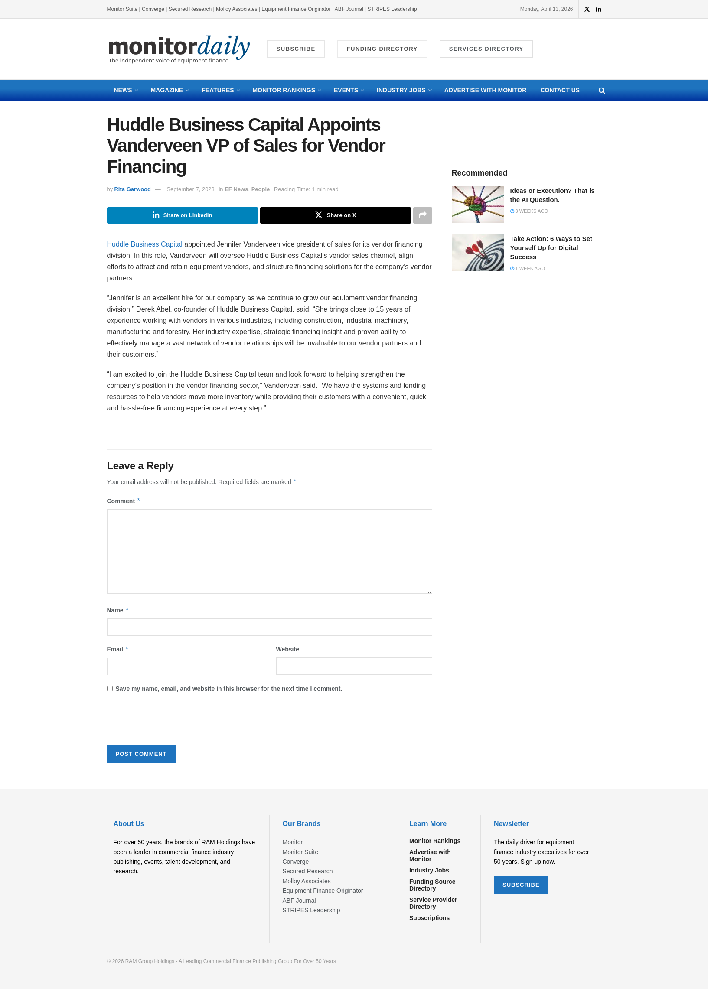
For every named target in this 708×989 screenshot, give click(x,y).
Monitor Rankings (284, 90)
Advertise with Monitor (485, 90)
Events (346, 90)
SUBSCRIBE (521, 885)
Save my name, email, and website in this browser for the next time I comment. (229, 688)
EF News (236, 189)
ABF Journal (349, 9)
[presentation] (173, 722)
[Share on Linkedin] (182, 215)
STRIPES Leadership (392, 9)
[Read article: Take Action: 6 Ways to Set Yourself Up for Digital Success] (478, 252)
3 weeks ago (529, 211)
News (123, 90)
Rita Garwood (132, 189)
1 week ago (527, 268)
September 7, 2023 (190, 189)
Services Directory (486, 49)
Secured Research (190, 9)
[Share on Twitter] (335, 215)
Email (118, 649)
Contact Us (560, 90)
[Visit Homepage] (179, 49)
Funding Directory (382, 49)
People (260, 189)
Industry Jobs (401, 90)
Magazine (167, 90)
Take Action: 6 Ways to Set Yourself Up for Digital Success (551, 247)
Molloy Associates (237, 9)
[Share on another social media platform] (422, 215)
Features (218, 90)
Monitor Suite (122, 9)
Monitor (293, 842)
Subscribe (296, 49)
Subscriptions (429, 918)
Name (118, 610)
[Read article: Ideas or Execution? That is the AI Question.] (478, 204)
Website (287, 649)
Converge (153, 9)
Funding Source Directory (432, 885)
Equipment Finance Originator (295, 9)
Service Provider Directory (433, 904)
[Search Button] (602, 90)
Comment (124, 501)
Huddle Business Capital (145, 244)
